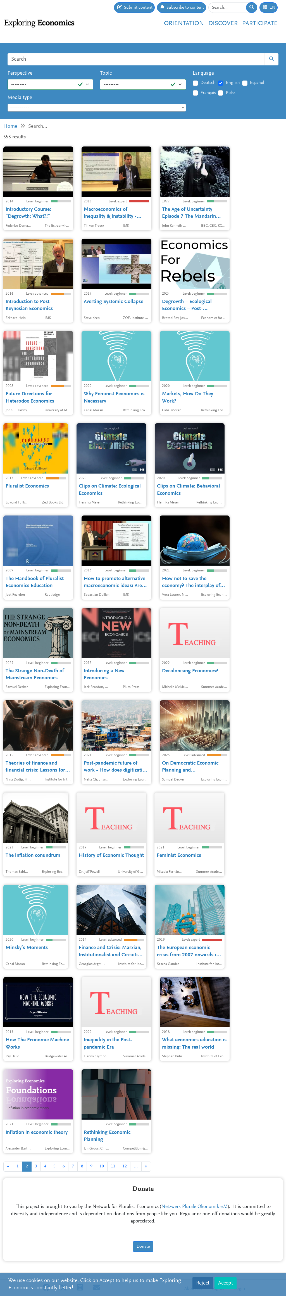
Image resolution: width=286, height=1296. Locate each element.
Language (203, 73)
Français (208, 93)
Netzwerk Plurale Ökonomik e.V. (194, 1206)
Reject (202, 1283)
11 (113, 1166)
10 (101, 1166)
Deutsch (208, 83)
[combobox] (97, 108)
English (233, 83)
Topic (106, 73)
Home (10, 126)
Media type (20, 97)
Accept (225, 1283)
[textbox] (97, 108)
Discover (223, 23)
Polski (231, 93)
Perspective (20, 73)
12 (124, 1166)
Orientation (184, 23)
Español (257, 83)
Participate (260, 23)
